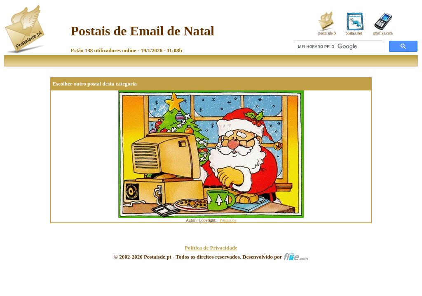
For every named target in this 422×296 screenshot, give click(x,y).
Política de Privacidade (211, 248)
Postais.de (228, 220)
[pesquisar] (337, 46)
